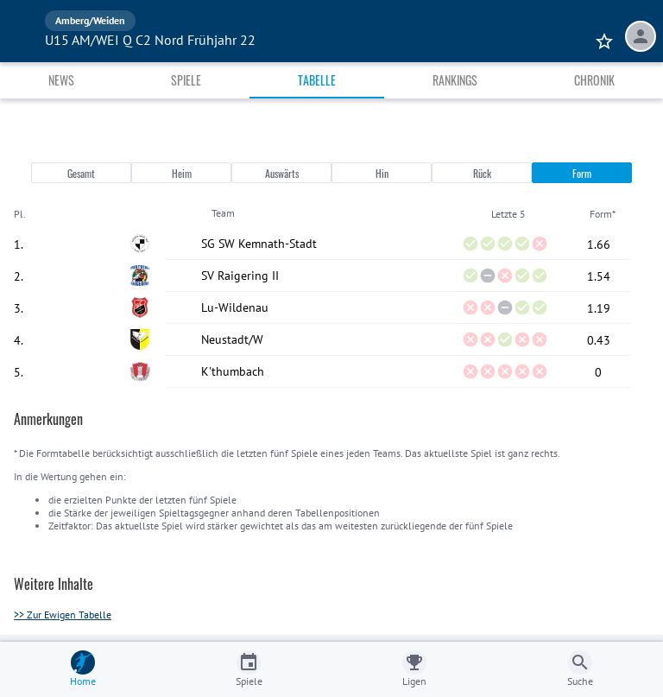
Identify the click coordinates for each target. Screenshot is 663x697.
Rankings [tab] (455, 80)
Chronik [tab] (594, 80)
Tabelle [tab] (317, 80)
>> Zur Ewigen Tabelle (62, 614)
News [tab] (61, 80)
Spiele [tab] (186, 80)
